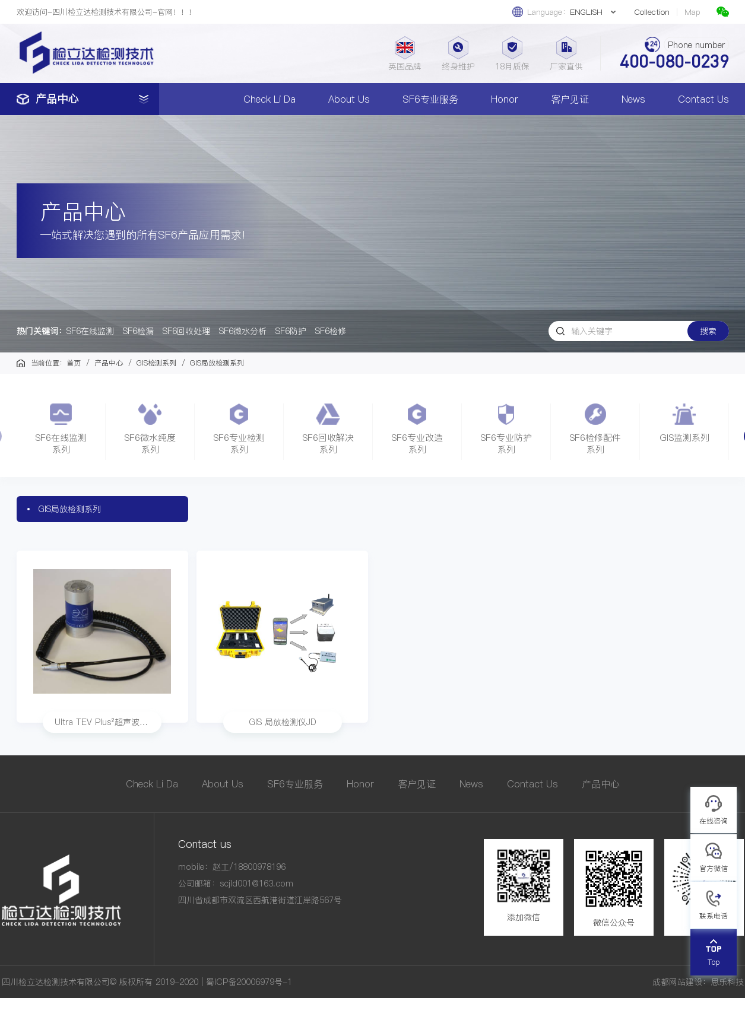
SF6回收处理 (186, 331)
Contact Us (703, 99)
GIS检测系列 (156, 363)
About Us (349, 99)
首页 (73, 363)
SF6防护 (290, 331)
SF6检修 (330, 331)
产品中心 (108, 363)
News (633, 99)
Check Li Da (269, 99)
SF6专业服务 (430, 99)
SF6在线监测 (90, 331)
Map (692, 12)
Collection (652, 12)
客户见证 (570, 99)
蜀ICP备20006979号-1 (249, 982)
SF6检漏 (138, 331)
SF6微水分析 (243, 331)
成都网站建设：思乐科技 (698, 982)
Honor (504, 99)
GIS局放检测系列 (69, 509)
